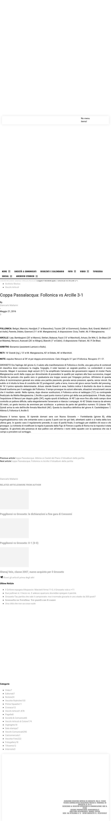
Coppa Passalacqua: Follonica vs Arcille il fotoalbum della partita (42, 461)
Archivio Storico (13, 280)
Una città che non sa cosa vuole (20, 603)
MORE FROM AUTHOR (30, 485)
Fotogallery (11, 742)
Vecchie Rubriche (15, 700)
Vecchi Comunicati (16, 732)
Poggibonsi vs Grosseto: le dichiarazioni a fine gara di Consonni (36, 514)
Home (3, 280)
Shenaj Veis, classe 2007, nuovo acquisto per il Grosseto (32, 571)
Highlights (11, 725)
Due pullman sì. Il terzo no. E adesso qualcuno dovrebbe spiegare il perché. (41, 593)
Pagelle (9, 714)
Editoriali (10, 693)
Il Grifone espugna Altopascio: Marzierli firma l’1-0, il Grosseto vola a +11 (40, 589)
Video (8, 690)
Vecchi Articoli (29, 280)
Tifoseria (10, 745)
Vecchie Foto (13, 738)
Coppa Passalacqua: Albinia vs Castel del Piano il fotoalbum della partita (49, 458)
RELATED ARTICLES (9, 485)
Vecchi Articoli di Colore (18, 721)
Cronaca (10, 707)
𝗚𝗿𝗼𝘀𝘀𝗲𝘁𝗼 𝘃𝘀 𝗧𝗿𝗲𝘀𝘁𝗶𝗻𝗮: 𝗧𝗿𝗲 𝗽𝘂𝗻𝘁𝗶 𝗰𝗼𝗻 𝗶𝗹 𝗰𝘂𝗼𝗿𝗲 (30, 600)
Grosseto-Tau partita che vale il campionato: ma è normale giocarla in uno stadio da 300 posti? (50, 596)
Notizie (9, 697)
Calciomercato (12, 735)
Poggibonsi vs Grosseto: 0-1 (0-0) (19, 543)
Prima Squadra (13, 704)
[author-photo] (7, 476)
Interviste (10, 749)
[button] (103, 118)
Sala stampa (11, 728)
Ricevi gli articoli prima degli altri (17, 577)
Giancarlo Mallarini (9, 305)
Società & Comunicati (16, 718)
